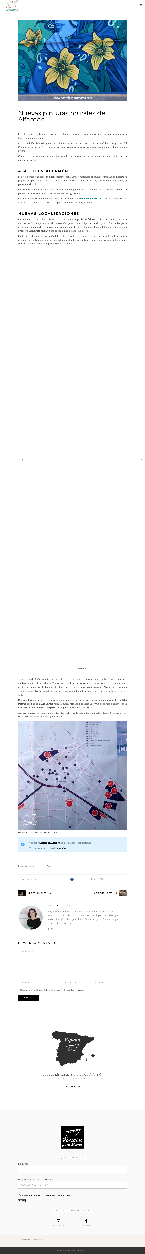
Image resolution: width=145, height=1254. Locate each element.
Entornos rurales (29, 866)
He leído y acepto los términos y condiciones (46, 1195)
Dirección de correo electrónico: (36, 1179)
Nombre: (23, 1163)
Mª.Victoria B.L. (27, 879)
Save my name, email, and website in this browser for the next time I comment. (52, 990)
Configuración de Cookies (71, 1250)
